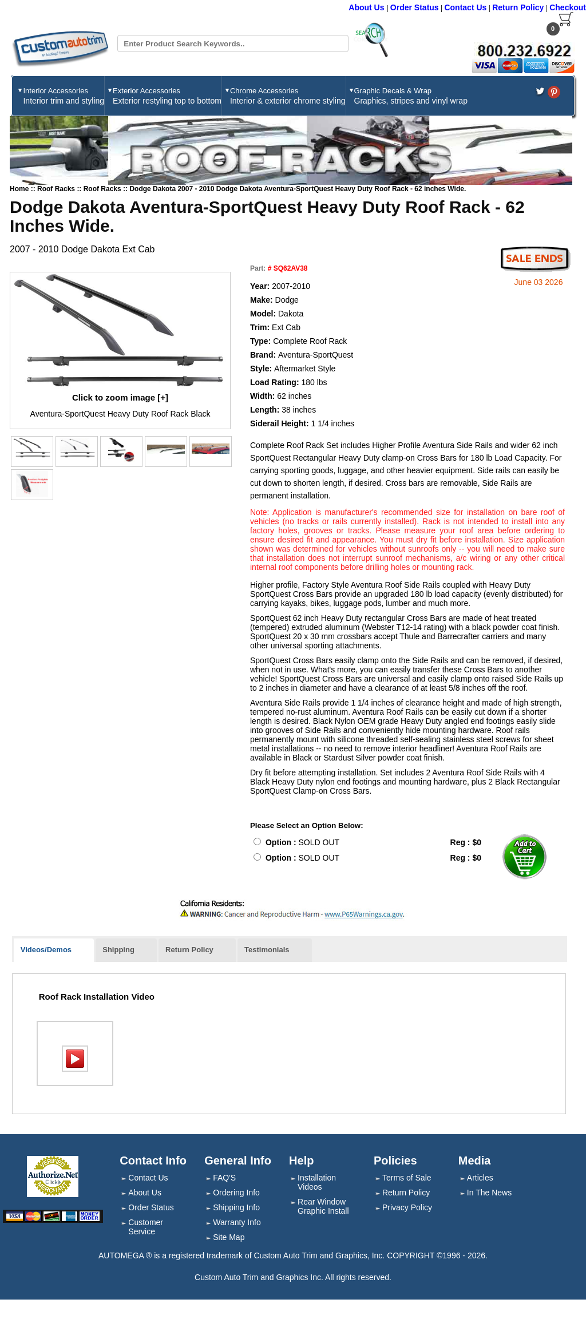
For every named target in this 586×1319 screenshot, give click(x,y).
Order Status (414, 7)
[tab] (54, 950)
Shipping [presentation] (118, 949)
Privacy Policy (407, 1207)
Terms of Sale (406, 1177)
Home (19, 189)
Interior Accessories (63, 95)
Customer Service (145, 1227)
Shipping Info (236, 1207)
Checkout (567, 7)
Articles (480, 1177)
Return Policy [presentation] (189, 949)
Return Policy (518, 7)
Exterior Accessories (167, 95)
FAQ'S (224, 1177)
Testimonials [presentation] (267, 949)
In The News (489, 1192)
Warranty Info (237, 1222)
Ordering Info (236, 1192)
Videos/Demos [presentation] (46, 949)
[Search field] (232, 43)
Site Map (228, 1237)
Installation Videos (317, 1182)
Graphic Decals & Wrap (411, 95)
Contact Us (465, 7)
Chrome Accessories (288, 95)
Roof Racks (57, 189)
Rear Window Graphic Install (323, 1206)
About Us (367, 7)
